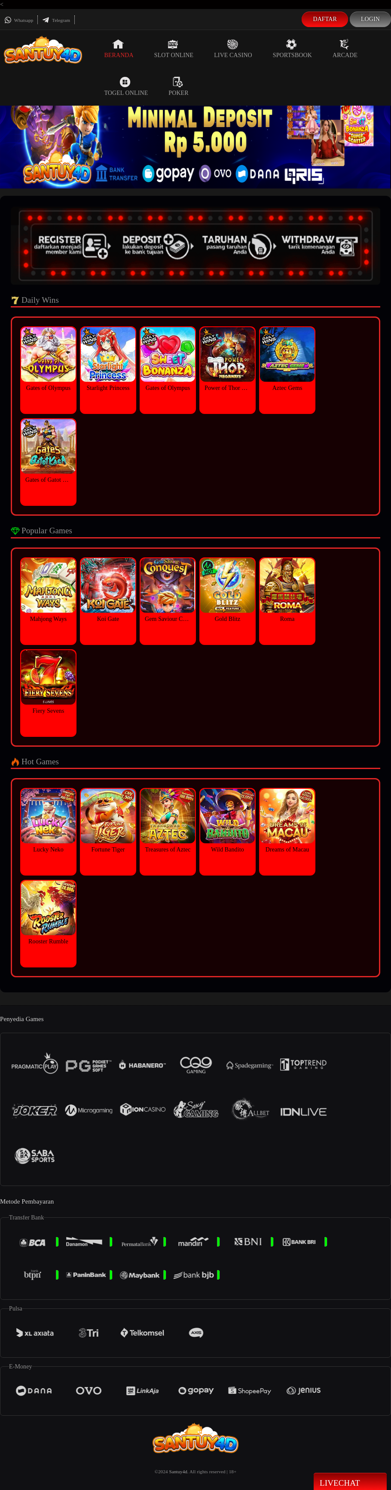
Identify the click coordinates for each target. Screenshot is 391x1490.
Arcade (345, 48)
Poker (178, 86)
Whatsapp (18, 20)
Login (370, 19)
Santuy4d (178, 1471)
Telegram (56, 20)
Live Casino (233, 48)
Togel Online (126, 86)
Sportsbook (292, 48)
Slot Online (173, 48)
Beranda (118, 48)
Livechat (350, 1482)
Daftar (325, 19)
